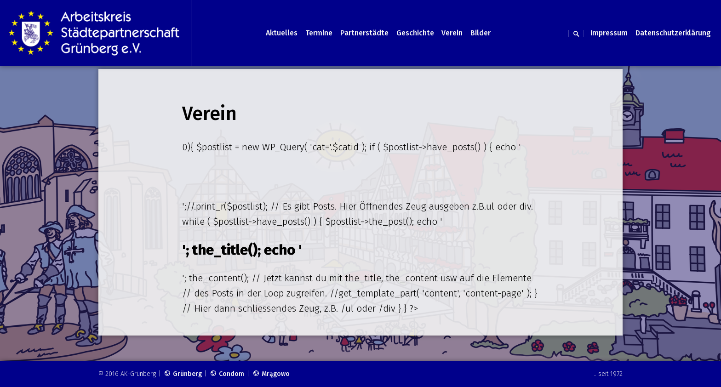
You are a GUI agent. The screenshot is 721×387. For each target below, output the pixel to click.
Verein (452, 32)
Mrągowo (271, 374)
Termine (318, 32)
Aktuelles (282, 32)
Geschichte (415, 32)
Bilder (480, 32)
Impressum (609, 32)
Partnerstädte (364, 32)
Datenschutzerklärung (673, 32)
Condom (227, 374)
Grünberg (183, 374)
